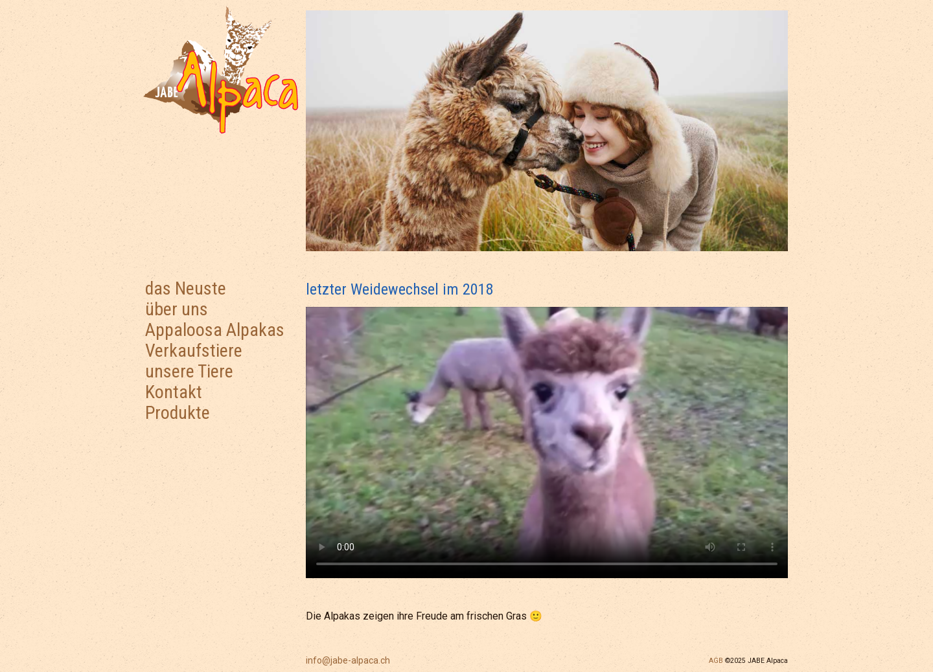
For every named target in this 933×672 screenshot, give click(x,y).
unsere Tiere (189, 371)
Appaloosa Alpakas (214, 330)
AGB (716, 660)
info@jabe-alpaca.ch (348, 660)
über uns (176, 309)
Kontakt (173, 392)
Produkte (177, 412)
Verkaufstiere (193, 350)
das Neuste (185, 288)
